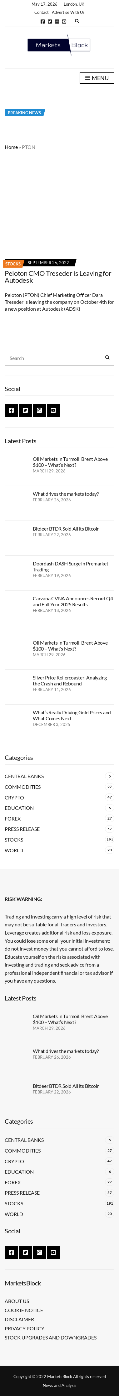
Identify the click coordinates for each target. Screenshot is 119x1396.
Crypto (14, 797)
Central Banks (24, 776)
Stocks (13, 263)
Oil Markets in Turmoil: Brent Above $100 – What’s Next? (70, 462)
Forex (13, 818)
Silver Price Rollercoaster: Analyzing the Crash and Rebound (70, 680)
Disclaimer (19, 1319)
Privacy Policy (24, 1328)
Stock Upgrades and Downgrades (51, 1337)
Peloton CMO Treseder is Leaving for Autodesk (58, 276)
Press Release (22, 829)
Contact (41, 12)
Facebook (42, 21)
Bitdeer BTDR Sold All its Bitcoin (66, 529)
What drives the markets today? (66, 494)
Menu (97, 78)
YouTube (64, 21)
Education (19, 808)
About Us (17, 1301)
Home (11, 147)
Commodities (23, 787)
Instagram (57, 21)
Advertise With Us (68, 12)
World (14, 850)
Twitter (49, 21)
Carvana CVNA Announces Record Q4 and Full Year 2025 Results (73, 601)
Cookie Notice (24, 1310)
